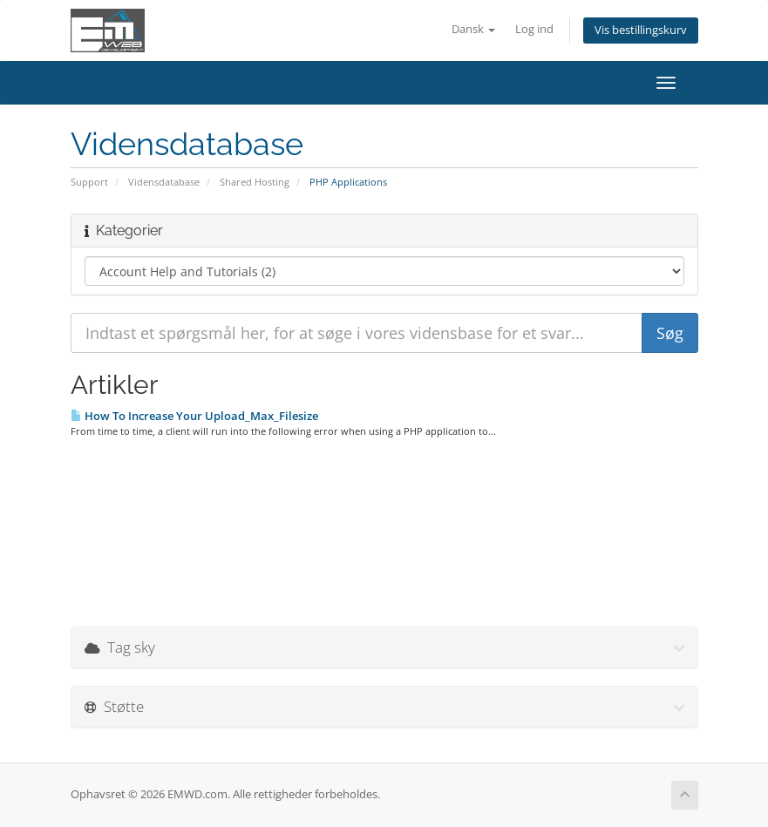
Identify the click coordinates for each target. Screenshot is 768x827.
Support (89, 181)
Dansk (473, 29)
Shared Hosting (254, 181)
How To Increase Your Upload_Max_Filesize (194, 416)
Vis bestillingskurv (641, 30)
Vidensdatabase (164, 181)
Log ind (534, 29)
